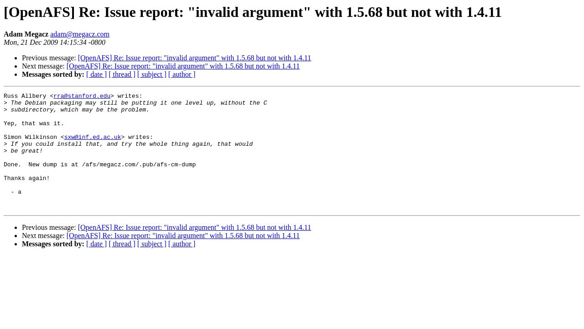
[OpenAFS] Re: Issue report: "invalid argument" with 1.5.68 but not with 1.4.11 (194, 58)
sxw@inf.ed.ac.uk (92, 146)
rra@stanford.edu (81, 97)
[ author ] (182, 74)
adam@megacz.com (80, 34)
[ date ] (96, 74)
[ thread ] (122, 74)
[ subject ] (152, 74)
